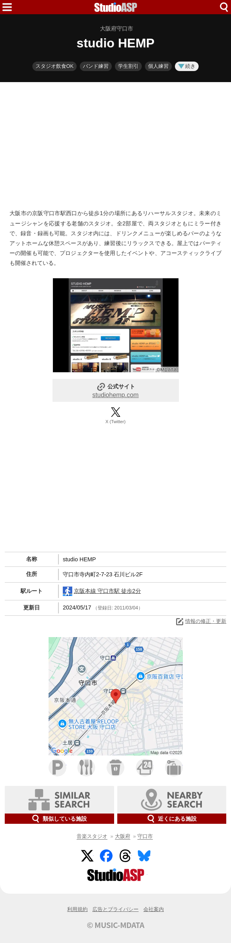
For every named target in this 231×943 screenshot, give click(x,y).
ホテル (174, 767)
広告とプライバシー (115, 909)
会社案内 (153, 909)
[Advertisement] (115, 143)
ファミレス (86, 767)
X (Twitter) (115, 421)
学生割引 (128, 66)
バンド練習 (96, 66)
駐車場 (57, 767)
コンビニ (145, 767)
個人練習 (158, 66)
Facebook (106, 855)
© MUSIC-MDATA (116, 924)
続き (186, 66)
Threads (125, 855)
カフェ (115, 767)
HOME (115, 7)
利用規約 (77, 909)
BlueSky (144, 855)
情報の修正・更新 (200, 621)
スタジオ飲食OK (55, 66)
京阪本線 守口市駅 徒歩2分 (102, 591)
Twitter (87, 855)
